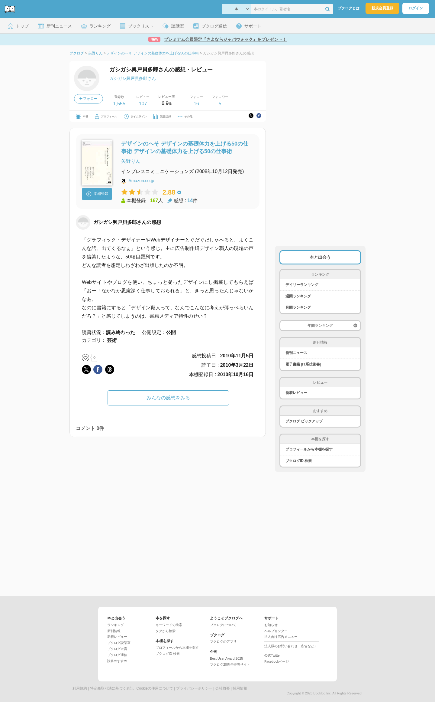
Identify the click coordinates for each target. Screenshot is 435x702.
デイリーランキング (301, 285)
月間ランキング (298, 307)
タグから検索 (166, 631)
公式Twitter (272, 655)
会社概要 (222, 688)
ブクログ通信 (117, 655)
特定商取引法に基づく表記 (112, 688)
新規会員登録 (382, 8)
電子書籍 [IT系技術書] (303, 364)
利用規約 (79, 688)
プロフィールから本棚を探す (309, 449)
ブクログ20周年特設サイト (230, 664)
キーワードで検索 (169, 625)
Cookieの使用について (155, 688)
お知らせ (271, 625)
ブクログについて (223, 625)
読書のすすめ (117, 661)
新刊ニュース (296, 353)
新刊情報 (114, 631)
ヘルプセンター (276, 631)
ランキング (115, 625)
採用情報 (240, 688)
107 (143, 103)
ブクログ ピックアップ (304, 421)
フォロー (88, 99)
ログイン (415, 8)
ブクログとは (348, 8)
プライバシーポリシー (194, 688)
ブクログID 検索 (298, 461)
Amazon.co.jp (141, 180)
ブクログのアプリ (223, 641)
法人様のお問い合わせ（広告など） (290, 646)
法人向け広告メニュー (281, 636)
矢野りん (130, 161)
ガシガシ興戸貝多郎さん (132, 78)
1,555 (119, 103)
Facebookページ (276, 661)
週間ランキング (298, 296)
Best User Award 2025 (226, 658)
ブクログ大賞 (117, 649)
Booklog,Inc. (322, 693)
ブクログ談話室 (118, 643)
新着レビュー (296, 393)
